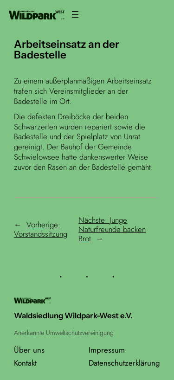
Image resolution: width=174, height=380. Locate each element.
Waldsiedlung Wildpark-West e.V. (73, 315)
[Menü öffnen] (75, 14)
